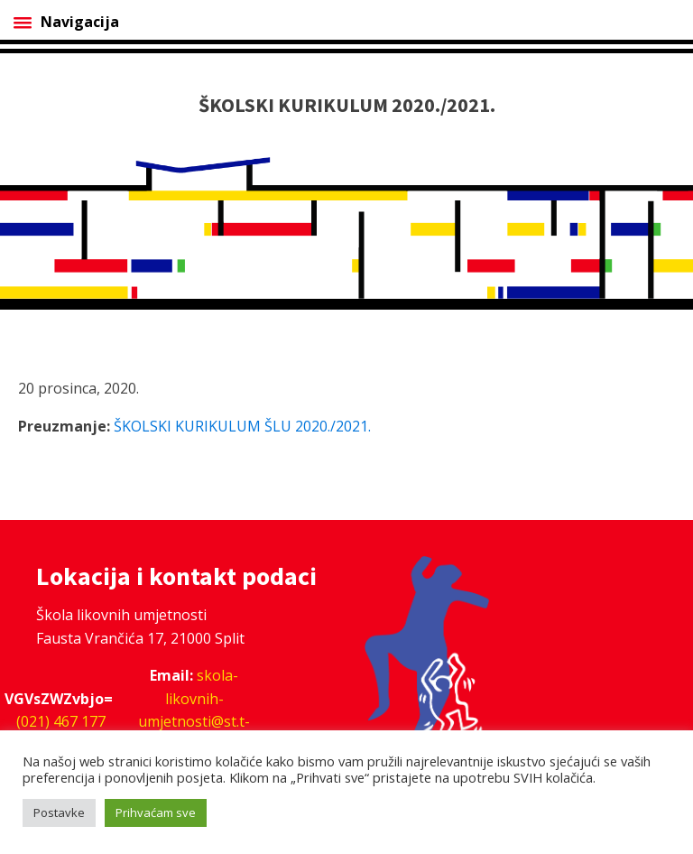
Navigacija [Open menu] (66, 22)
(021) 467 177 (61, 721)
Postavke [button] (59, 812)
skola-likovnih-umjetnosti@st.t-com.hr (194, 710)
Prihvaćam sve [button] (156, 812)
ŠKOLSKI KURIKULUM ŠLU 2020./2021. (242, 426)
